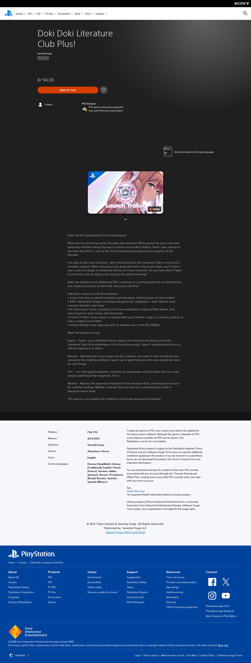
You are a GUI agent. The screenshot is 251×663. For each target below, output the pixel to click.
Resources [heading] (173, 572)
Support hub (133, 577)
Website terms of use (172, 655)
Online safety (94, 587)
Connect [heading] (211, 572)
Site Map (192, 655)
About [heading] (12, 572)
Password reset (135, 597)
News (77, 13)
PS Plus (49, 13)
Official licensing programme (182, 607)
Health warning (174, 592)
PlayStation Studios (18, 587)
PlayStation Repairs (137, 592)
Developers (172, 597)
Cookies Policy (207, 655)
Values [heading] (92, 572)
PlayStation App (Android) (220, 611)
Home (11, 562)
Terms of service (175, 577)
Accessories (64, 13)
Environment (94, 577)
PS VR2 (51, 587)
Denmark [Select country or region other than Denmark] (19, 655)
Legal (138, 655)
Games (19, 13)
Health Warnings (136, 491)
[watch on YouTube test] (154, 209)
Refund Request (135, 602)
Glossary (171, 602)
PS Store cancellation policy (181, 582)
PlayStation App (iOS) (217, 606)
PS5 (30, 13)
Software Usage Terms (230, 655)
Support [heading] (132, 572)
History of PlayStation (20, 602)
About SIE (13, 577)
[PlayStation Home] (9, 13)
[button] (125, 192)
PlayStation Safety (137, 582)
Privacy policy (150, 655)
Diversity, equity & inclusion (102, 592)
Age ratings (172, 587)
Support (100, 13)
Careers (12, 582)
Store (88, 13)
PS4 (39, 13)
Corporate (13, 597)
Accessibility (94, 582)
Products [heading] (54, 572)
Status (130, 587)
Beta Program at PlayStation (221, 616)
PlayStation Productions (21, 592)
